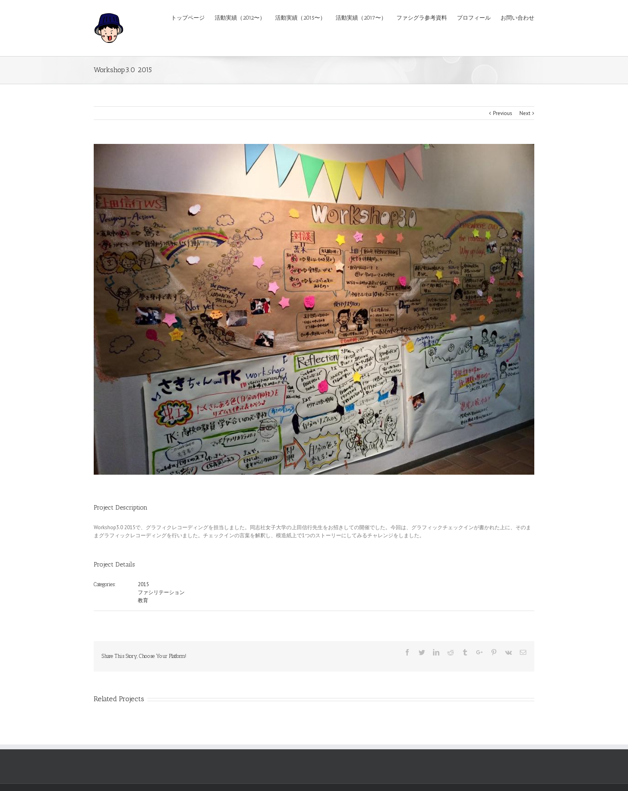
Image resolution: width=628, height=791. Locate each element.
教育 (143, 600)
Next (524, 113)
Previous (502, 113)
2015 (143, 584)
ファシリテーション (161, 592)
